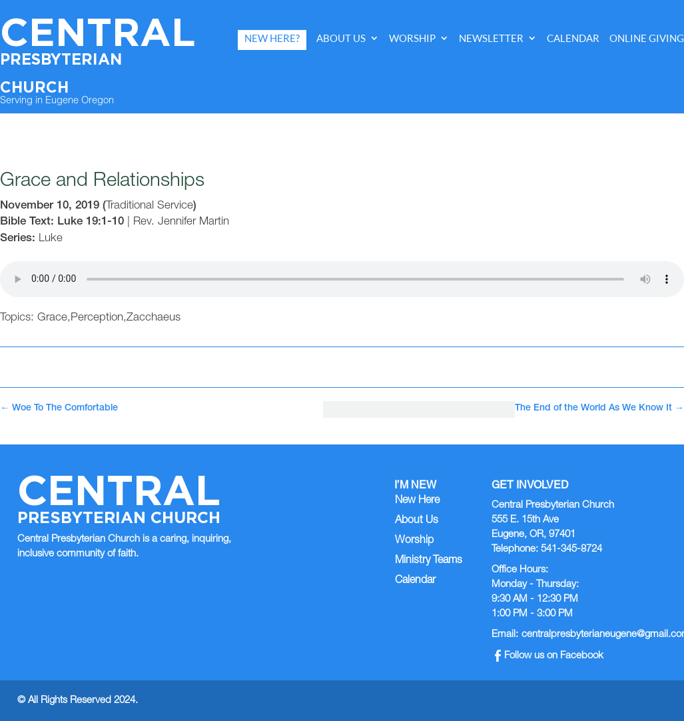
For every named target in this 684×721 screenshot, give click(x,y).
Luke (51, 239)
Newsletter (491, 38)
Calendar (573, 38)
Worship (412, 38)
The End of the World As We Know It (599, 408)
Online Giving (646, 38)
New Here (417, 501)
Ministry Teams (428, 561)
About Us (341, 38)
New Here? (272, 38)
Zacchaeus (153, 318)
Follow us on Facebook (549, 656)
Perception (97, 318)
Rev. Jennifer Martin (181, 222)
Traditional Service (149, 206)
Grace (52, 318)
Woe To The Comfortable (59, 408)
